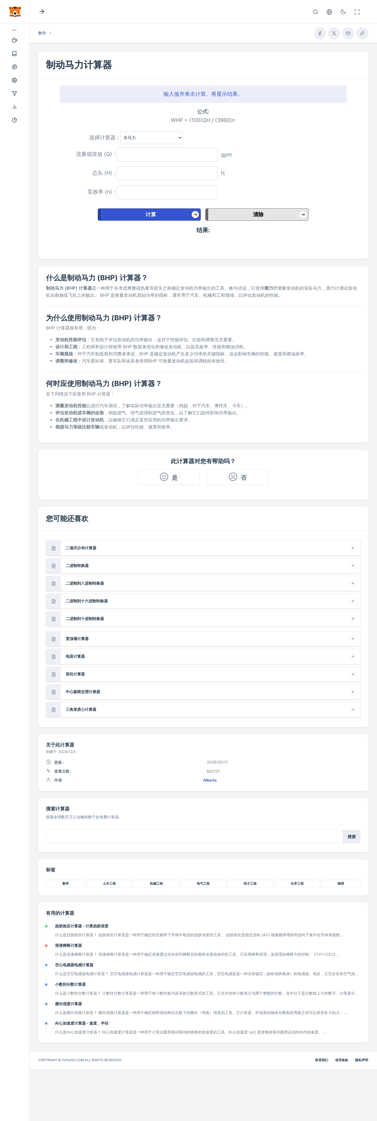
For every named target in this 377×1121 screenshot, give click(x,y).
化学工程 (297, 883)
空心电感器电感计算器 (74, 964)
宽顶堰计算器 (77, 638)
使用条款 (341, 1060)
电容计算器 (75, 656)
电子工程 (250, 883)
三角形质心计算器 (81, 709)
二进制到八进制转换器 (85, 583)
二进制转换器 (77, 565)
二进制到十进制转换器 (85, 618)
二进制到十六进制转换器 (87, 601)
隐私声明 (361, 1060)
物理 (341, 883)
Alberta (209, 780)
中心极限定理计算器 (83, 691)
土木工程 (109, 883)
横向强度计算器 (68, 1003)
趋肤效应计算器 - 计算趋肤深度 (81, 926)
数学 (65, 883)
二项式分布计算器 (81, 547)
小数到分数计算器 (70, 984)
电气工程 (203, 883)
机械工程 (156, 883)
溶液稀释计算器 (68, 945)
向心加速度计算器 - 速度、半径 (81, 1023)
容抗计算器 (75, 674)
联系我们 (321, 1060)
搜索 (352, 836)
